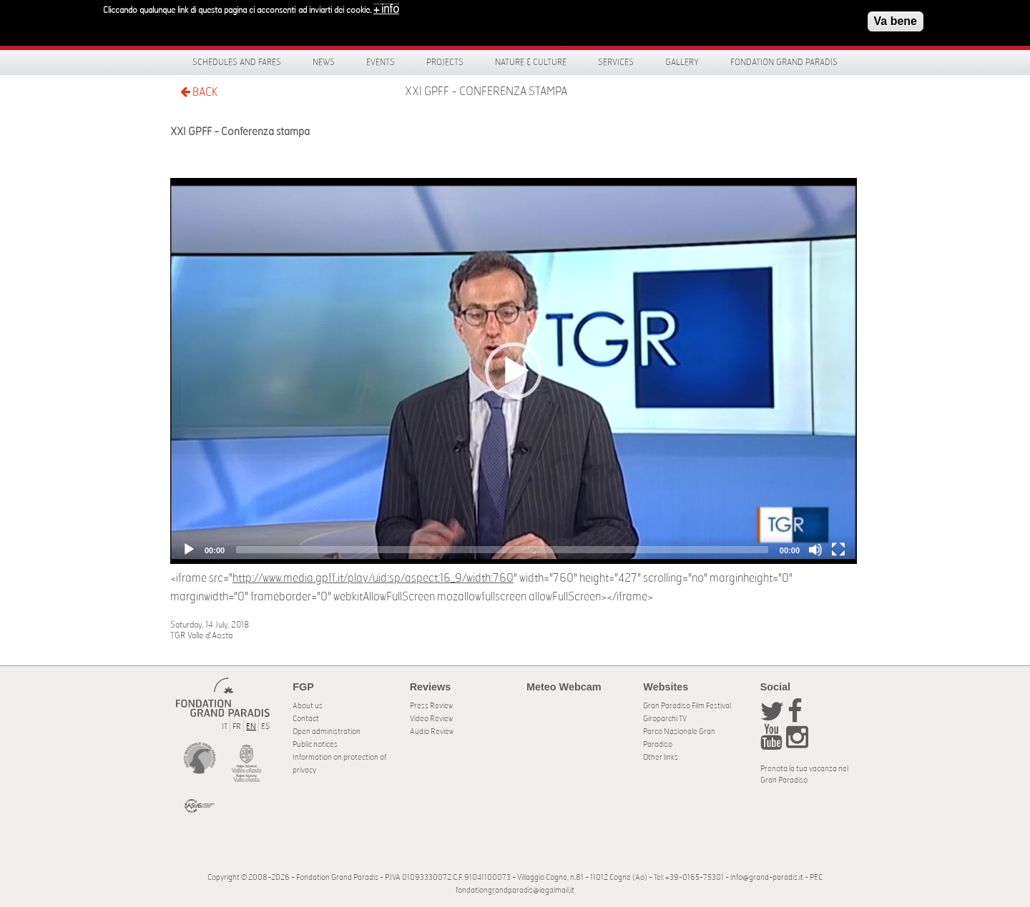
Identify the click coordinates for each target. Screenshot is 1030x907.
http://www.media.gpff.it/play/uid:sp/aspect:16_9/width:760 (373, 578)
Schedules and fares (236, 62)
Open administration (326, 731)
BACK (198, 92)
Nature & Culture (530, 62)
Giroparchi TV (665, 719)
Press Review (431, 706)
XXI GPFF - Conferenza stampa (486, 91)
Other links (660, 757)
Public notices (315, 744)
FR (236, 726)
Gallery (682, 62)
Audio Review (431, 731)
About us (308, 706)
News (324, 62)
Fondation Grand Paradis (784, 62)
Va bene (895, 19)
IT (224, 726)
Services (616, 62)
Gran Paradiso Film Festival (687, 706)
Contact (306, 719)
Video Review (431, 719)
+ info (386, 7)
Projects (445, 62)
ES (265, 726)
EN (251, 726)
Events (380, 62)
